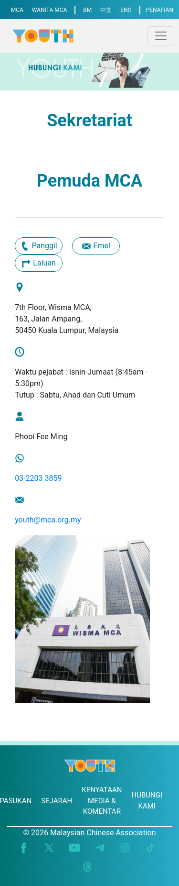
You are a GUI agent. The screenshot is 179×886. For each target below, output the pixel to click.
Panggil (38, 246)
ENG (126, 10)
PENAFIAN (159, 10)
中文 (106, 10)
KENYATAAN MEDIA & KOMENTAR (102, 801)
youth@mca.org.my (48, 519)
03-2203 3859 (38, 478)
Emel (96, 246)
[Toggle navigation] (160, 35)
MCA (17, 10)
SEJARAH (56, 801)
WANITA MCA (49, 10)
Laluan (38, 263)
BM (87, 10)
